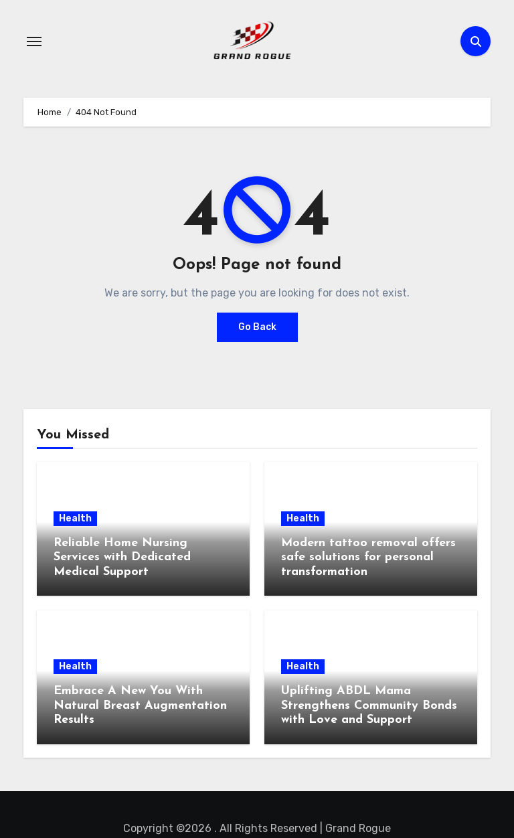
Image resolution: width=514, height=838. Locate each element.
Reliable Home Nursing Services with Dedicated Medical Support (122, 557)
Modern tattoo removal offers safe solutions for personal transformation (368, 557)
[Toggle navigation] (34, 41)
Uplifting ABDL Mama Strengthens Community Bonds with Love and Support (369, 705)
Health (75, 518)
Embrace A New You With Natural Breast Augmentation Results (140, 705)
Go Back (257, 327)
